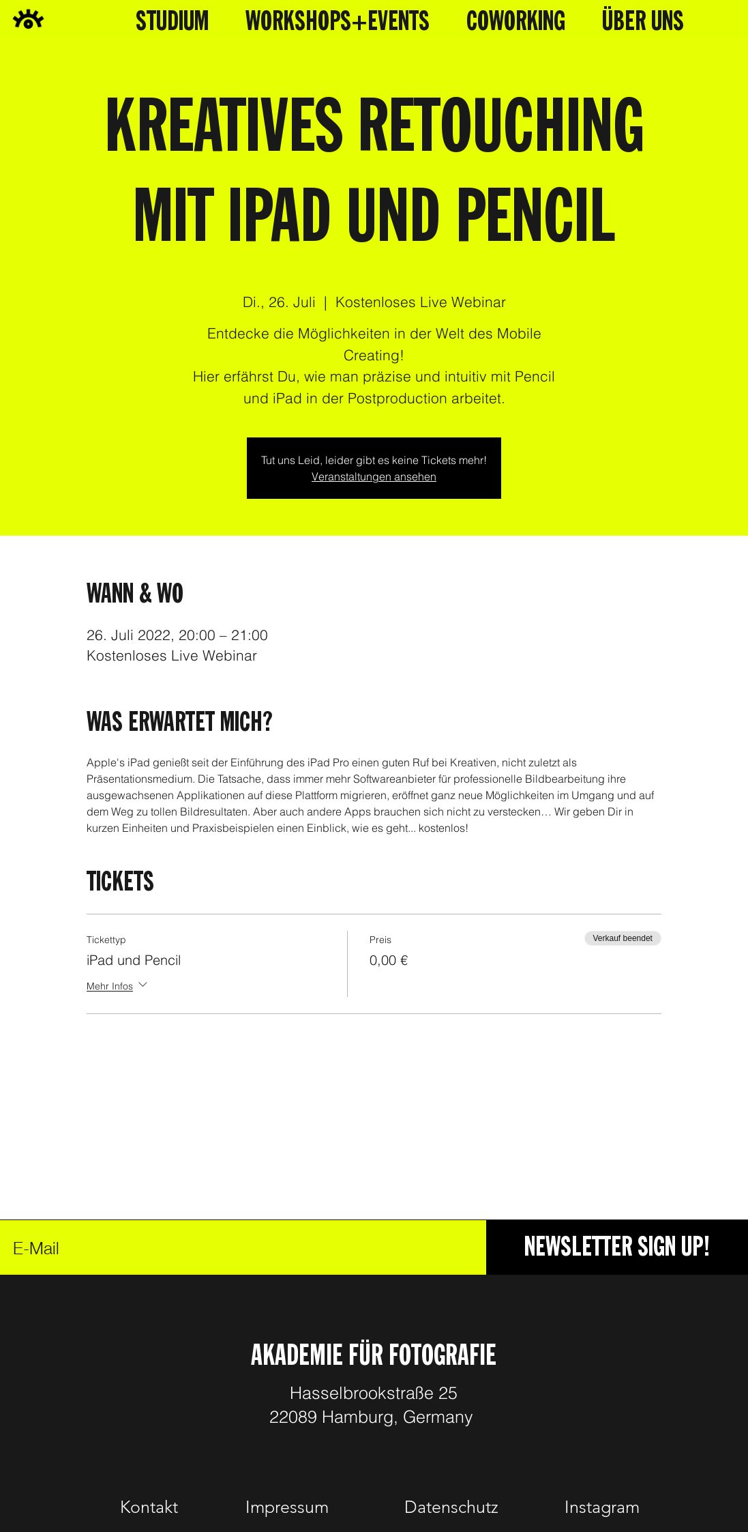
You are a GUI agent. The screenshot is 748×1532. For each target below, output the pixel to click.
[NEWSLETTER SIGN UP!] (617, 1247)
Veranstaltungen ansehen (374, 476)
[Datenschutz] (451, 1507)
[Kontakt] (149, 1507)
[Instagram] (602, 1507)
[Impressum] (287, 1507)
